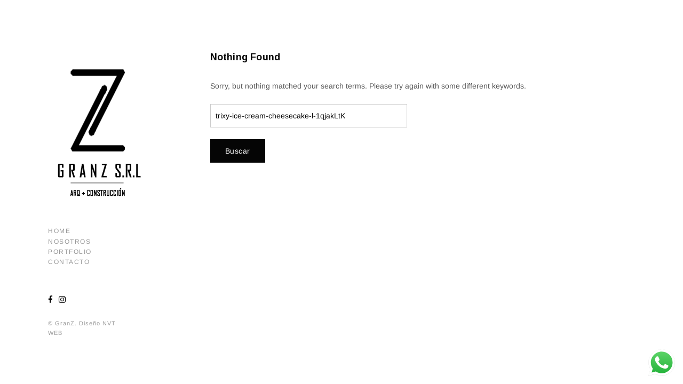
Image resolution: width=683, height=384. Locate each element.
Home (59, 231)
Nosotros (69, 241)
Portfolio (70, 251)
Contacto (69, 262)
